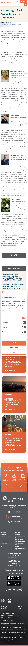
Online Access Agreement (7, 615)
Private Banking (5, 542)
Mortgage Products (14, 561)
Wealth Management (14, 553)
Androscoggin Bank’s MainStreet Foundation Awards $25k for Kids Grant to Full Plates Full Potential (13, 277)
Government (19, 546)
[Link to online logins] (23, 1)
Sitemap (3, 619)
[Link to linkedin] (8, 589)
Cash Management (20, 539)
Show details (20, 337)
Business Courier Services (20, 549)
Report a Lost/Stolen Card (8, 613)
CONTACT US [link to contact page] (14, 512)
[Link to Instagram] (16, 589)
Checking (3, 534)
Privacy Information (6, 617)
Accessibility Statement (7, 620)
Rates (2, 612)
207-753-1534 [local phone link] (14, 522)
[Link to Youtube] (20, 589)
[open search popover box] (18, 1)
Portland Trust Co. (14, 557)
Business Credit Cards (19, 544)
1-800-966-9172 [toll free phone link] (14, 517)
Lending (3, 538)
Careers (3, 547)
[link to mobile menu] (25, 4)
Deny (14, 352)
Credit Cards (5, 540)
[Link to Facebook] (12, 589)
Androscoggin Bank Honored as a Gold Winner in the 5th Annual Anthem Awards (13, 286)
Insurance (4, 544)
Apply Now (14, 563)
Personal (3, 532)
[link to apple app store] (14, 577)
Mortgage (14, 560)
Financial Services (14, 555)
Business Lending (20, 541)
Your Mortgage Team (14, 565)
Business (17, 532)
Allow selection (14, 347)
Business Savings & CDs (20, 537)
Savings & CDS (5, 536)
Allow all (14, 342)
